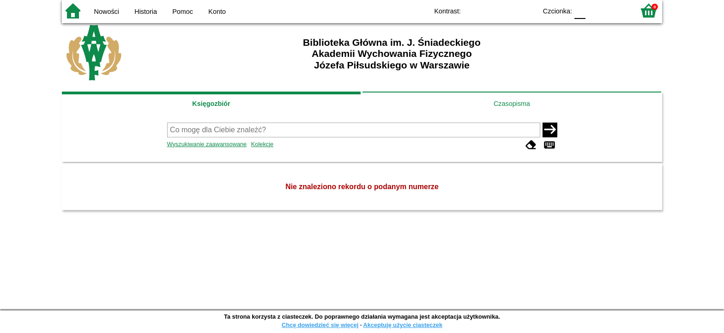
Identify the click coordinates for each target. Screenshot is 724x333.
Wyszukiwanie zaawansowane (207, 144)
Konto (217, 11)
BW (490, 10)
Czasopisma (512, 103)
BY (527, 10)
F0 (579, 10)
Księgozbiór (211, 103)
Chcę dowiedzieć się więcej (320, 324)
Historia (145, 11)
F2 (617, 10)
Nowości (106, 11)
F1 (595, 10)
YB (508, 10)
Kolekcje (262, 144)
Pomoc (182, 11)
